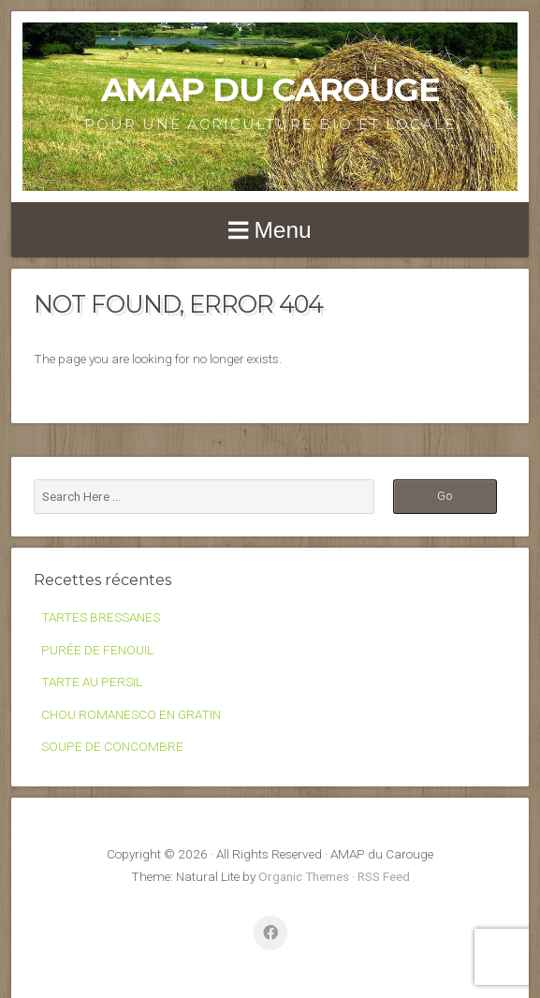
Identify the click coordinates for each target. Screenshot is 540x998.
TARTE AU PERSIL (91, 681)
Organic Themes (303, 876)
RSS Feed (384, 876)
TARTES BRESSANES (100, 616)
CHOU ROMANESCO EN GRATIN (131, 714)
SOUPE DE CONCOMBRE (112, 746)
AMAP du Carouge (270, 89)
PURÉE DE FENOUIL (97, 649)
